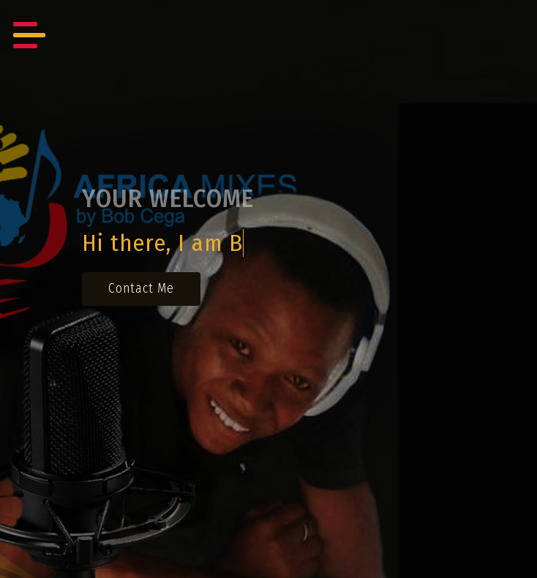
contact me (141, 288)
